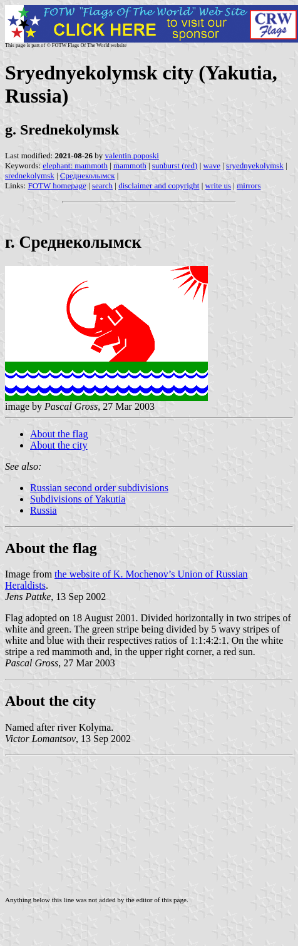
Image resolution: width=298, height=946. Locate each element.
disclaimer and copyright (158, 185)
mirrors (248, 185)
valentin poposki (132, 155)
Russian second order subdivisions (99, 487)
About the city (59, 445)
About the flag (59, 434)
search (102, 185)
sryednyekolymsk (255, 165)
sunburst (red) (175, 165)
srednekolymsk (29, 175)
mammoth (129, 165)
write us (218, 185)
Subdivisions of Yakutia (77, 499)
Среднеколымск (87, 175)
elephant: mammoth (75, 165)
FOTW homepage (57, 185)
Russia (43, 510)
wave (211, 165)
